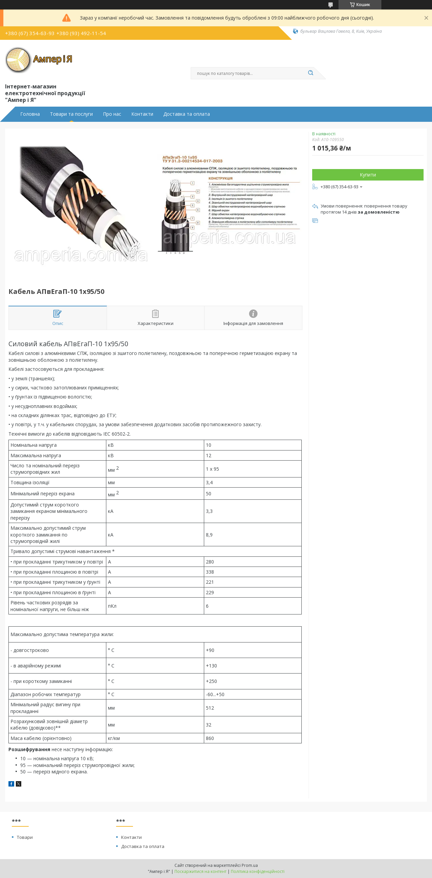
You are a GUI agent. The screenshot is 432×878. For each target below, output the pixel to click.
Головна (30, 114)
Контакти (142, 114)
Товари (25, 837)
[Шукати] (310, 73)
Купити (368, 174)
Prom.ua (250, 865)
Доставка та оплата (186, 114)
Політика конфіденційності (258, 871)
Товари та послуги (71, 114)
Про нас (112, 114)
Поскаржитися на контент (200, 871)
